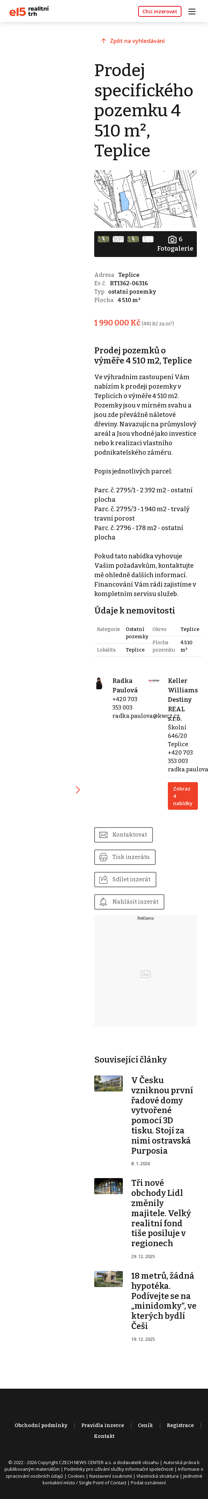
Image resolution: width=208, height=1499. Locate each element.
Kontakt (104, 1436)
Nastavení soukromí (110, 1476)
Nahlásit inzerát (135, 901)
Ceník (145, 1425)
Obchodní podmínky (41, 1425)
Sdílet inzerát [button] (131, 879)
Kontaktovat (129, 834)
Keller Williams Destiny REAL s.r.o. (183, 699)
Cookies (76, 1476)
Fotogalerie (175, 243)
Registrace (180, 1425)
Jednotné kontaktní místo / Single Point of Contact (123, 1479)
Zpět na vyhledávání (137, 41)
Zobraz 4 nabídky (183, 796)
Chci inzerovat (159, 11)
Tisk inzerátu (131, 857)
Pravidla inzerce (102, 1425)
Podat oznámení (148, 1482)
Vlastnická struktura (157, 1476)
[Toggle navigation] (194, 10)
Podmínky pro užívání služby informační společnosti (118, 1469)
